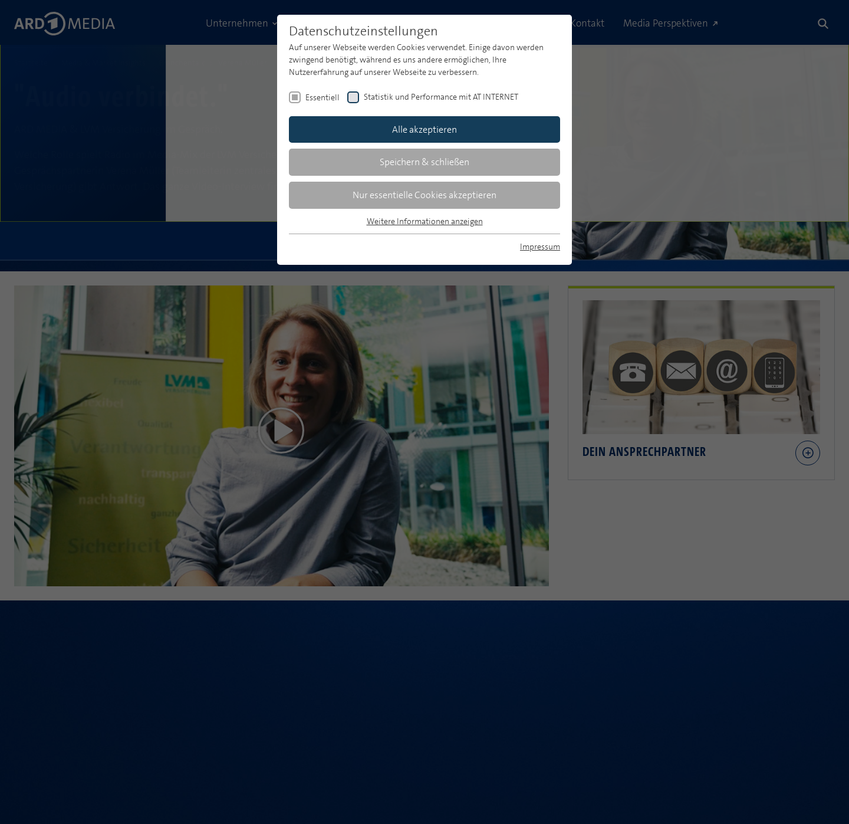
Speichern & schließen (424, 162)
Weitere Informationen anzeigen (425, 221)
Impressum (540, 246)
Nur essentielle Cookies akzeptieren (424, 195)
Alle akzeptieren (424, 129)
